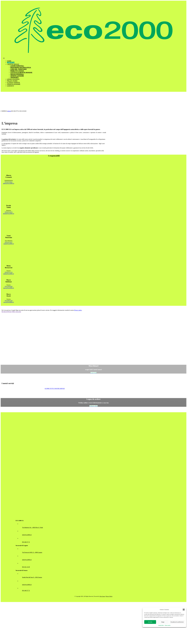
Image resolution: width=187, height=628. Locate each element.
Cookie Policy (161, 625)
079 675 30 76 (8, 212)
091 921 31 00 (26, 567)
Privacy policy (168, 625)
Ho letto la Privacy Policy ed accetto (11, 311)
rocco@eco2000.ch (8, 302)
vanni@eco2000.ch (8, 243)
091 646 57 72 (26, 542)
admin (9, 111)
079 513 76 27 (8, 242)
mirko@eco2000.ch (8, 273)
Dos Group (102, 596)
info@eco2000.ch (27, 534)
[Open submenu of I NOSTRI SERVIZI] (19, 64)
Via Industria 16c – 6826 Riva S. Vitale (32, 527)
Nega (162, 622)
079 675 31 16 (8, 272)
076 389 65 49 (8, 300)
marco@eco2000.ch (8, 288)
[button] (184, 609)
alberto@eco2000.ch (8, 183)
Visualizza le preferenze (177, 622)
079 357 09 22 (8, 182)
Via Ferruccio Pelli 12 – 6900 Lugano (32, 552)
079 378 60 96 (8, 286)
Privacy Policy (109, 596)
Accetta (150, 622)
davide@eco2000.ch (8, 213)
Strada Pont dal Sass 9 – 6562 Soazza (32, 577)
